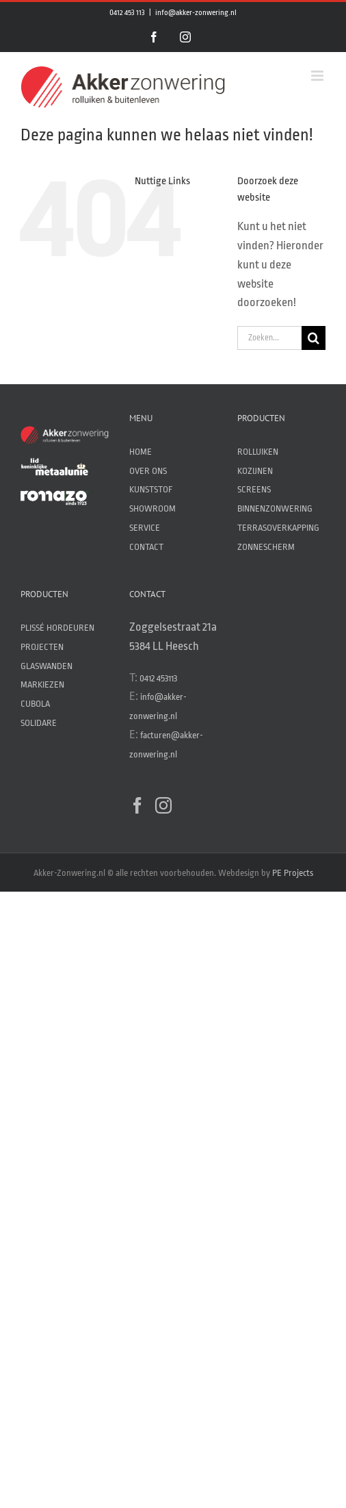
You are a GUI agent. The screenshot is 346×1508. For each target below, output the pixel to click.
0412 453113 (158, 678)
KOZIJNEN (255, 471)
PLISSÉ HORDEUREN (57, 628)
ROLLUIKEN (257, 452)
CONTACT (146, 547)
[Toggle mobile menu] (318, 75)
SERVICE (144, 528)
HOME (140, 452)
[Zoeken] (313, 338)
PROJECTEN (42, 647)
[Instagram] (163, 805)
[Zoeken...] (269, 338)
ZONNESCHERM (266, 547)
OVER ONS (148, 471)
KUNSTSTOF (150, 489)
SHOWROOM (152, 508)
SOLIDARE (39, 723)
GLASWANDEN (46, 666)
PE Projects (292, 873)
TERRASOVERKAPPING (278, 528)
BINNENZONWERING (274, 508)
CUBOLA (35, 704)
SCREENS (254, 489)
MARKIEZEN (42, 684)
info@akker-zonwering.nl (196, 12)
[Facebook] (137, 805)
